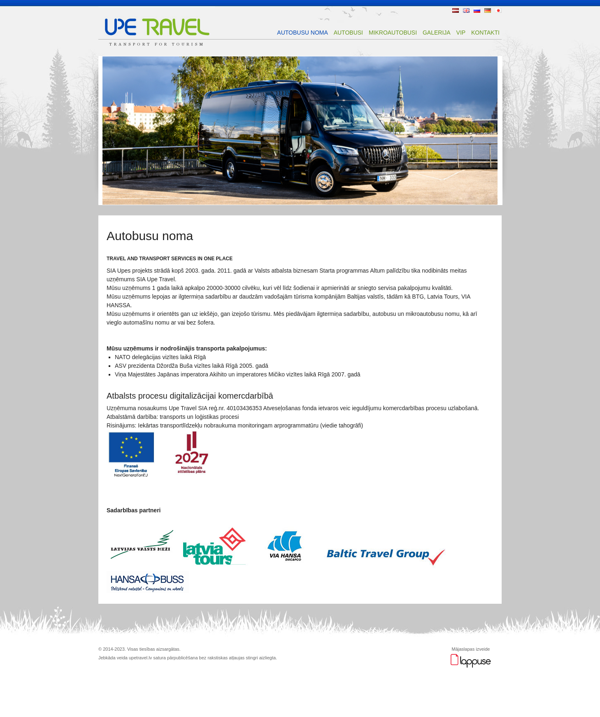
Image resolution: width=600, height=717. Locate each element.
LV (455, 10)
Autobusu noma (302, 32)
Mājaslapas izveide (471, 649)
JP (498, 10)
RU (477, 10)
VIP (461, 32)
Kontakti (485, 32)
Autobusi (348, 32)
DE (487, 10)
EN (466, 10)
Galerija (437, 32)
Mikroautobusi (393, 32)
